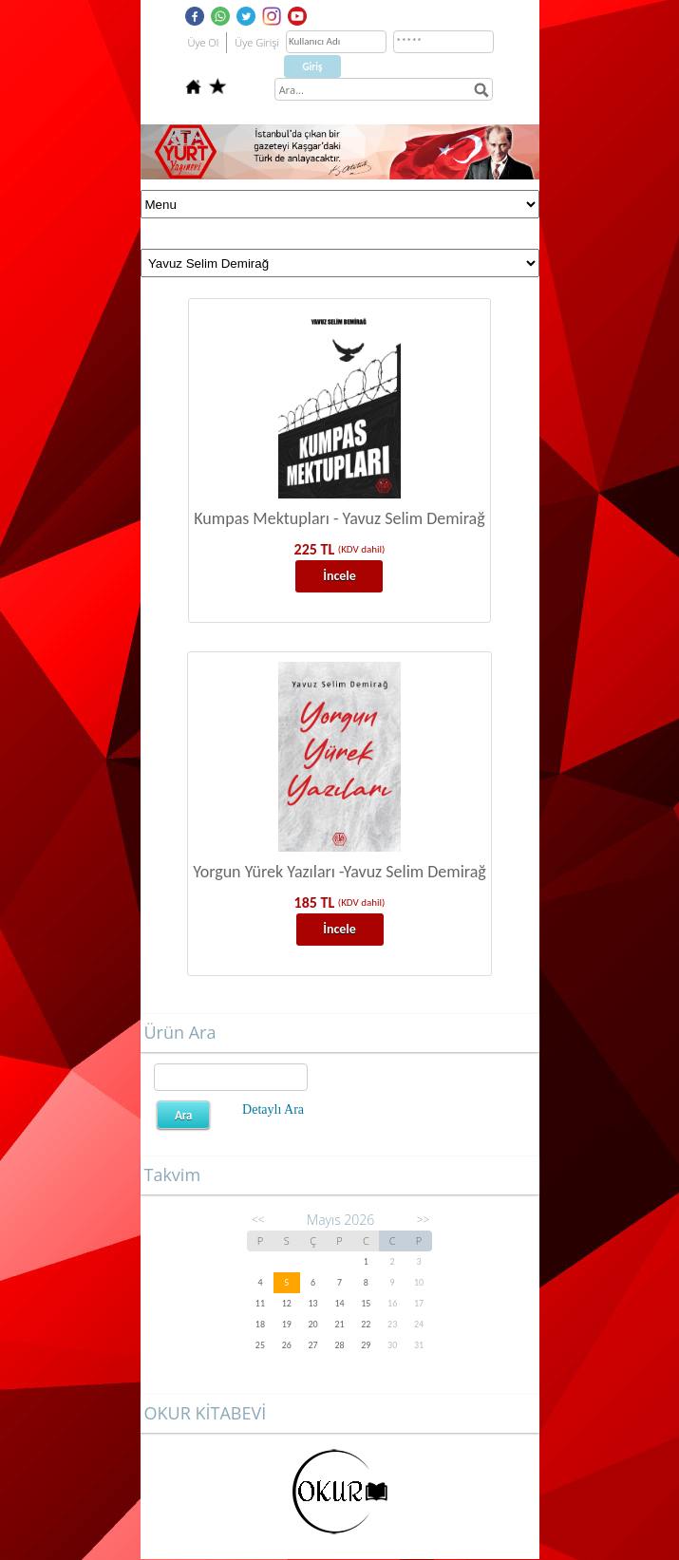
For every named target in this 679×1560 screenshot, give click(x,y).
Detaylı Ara (273, 1109)
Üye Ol (203, 42)
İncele (339, 576)
